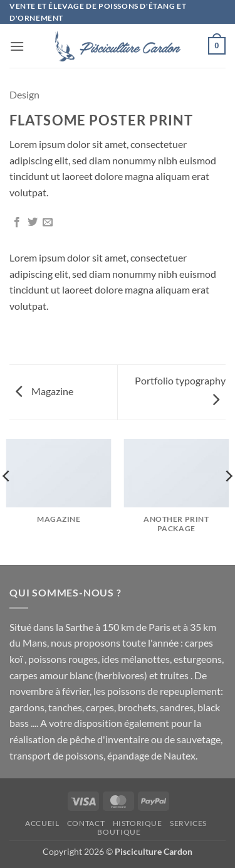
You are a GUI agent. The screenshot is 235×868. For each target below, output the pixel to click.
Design (24, 94)
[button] (16, 46)
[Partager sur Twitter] (33, 222)
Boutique (118, 832)
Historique (137, 823)
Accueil (42, 823)
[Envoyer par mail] (48, 222)
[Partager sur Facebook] (17, 222)
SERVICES (188, 823)
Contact (86, 823)
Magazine (44, 391)
